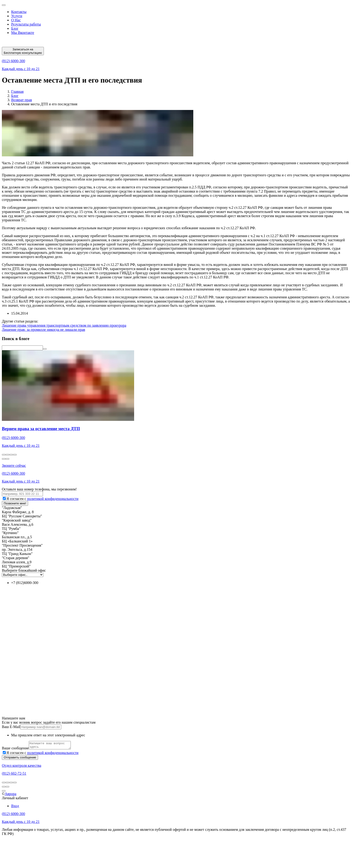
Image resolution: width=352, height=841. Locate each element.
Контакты (18, 12)
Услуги (16, 16)
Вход (15, 807)
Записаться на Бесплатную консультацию (23, 51)
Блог (15, 28)
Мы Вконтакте (22, 33)
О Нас (16, 20)
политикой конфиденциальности (53, 499)
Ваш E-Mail (11, 727)
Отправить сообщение (20, 758)
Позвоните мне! (15, 503)
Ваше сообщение (15, 749)
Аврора (10, 795)
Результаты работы (26, 24)
